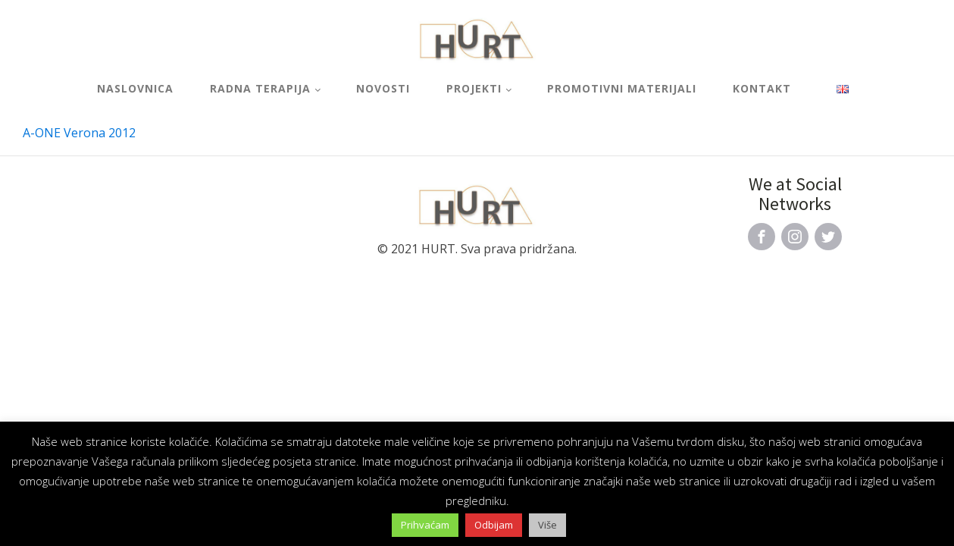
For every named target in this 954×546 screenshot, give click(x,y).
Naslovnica (135, 88)
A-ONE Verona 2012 (79, 132)
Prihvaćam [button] (425, 525)
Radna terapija (260, 88)
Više (547, 525)
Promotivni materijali (621, 88)
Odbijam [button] (493, 525)
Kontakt (762, 88)
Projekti (474, 88)
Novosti (383, 88)
